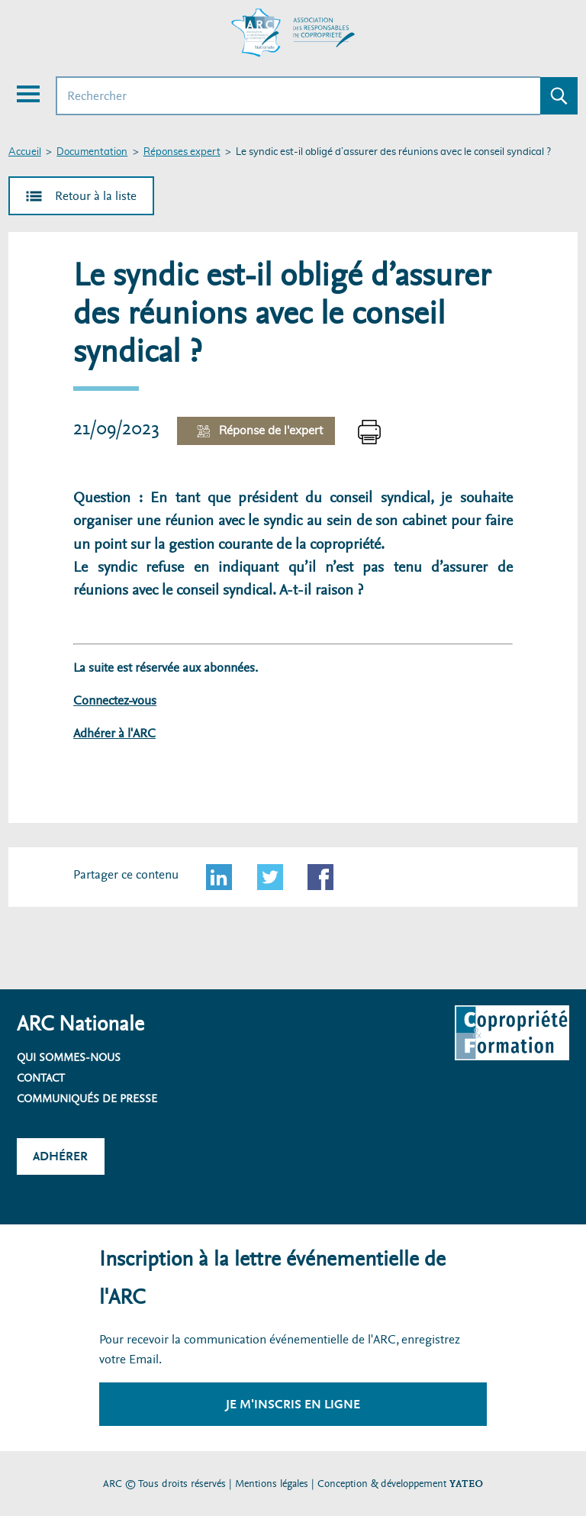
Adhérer (60, 1156)
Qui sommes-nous (69, 1057)
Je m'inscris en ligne (293, 1404)
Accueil (24, 152)
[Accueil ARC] (293, 32)
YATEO (466, 1483)
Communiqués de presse (87, 1098)
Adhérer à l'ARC (114, 733)
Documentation (91, 152)
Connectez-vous (114, 700)
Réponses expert (182, 152)
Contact (41, 1078)
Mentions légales (271, 1483)
